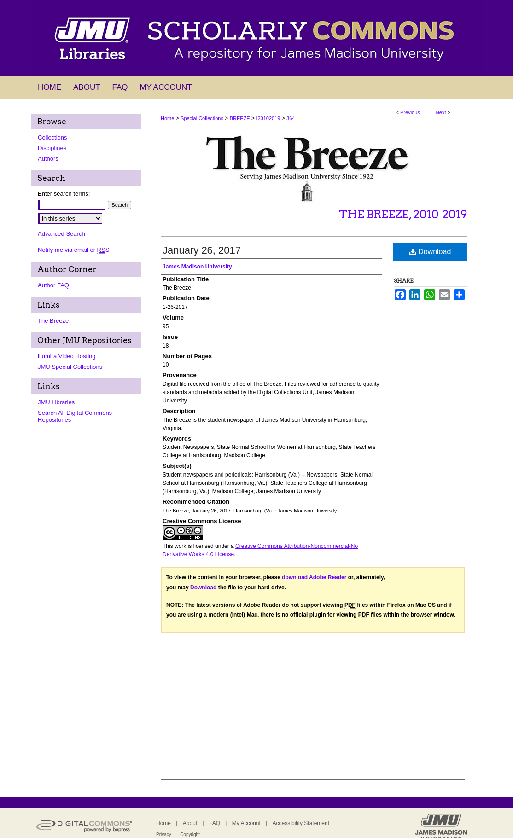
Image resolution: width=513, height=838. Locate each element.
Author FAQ (53, 285)
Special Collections (202, 118)
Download (430, 252)
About (190, 823)
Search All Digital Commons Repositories (75, 416)
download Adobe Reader (314, 577)
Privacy (163, 834)
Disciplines (52, 148)
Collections (52, 137)
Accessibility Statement (301, 823)
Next (441, 112)
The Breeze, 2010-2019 (403, 214)
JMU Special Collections (70, 366)
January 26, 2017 (202, 250)
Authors (48, 158)
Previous (410, 112)
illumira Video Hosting (67, 356)
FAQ (214, 823)
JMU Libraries (56, 402)
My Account (246, 823)
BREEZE (240, 118)
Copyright (190, 834)
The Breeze (53, 320)
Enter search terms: (64, 193)
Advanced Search (61, 233)
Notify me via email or (73, 249)
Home (167, 118)
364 (290, 118)
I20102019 (268, 118)
